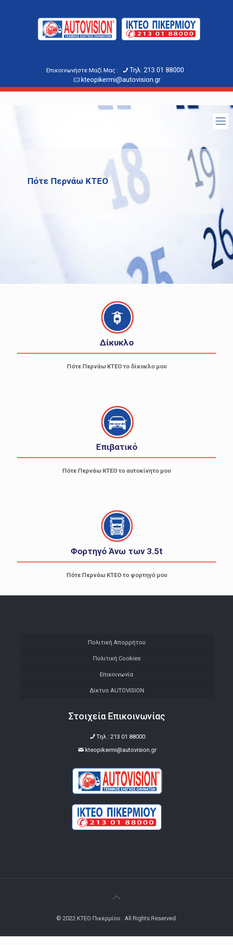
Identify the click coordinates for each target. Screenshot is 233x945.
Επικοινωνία (116, 674)
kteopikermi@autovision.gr (121, 80)
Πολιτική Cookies (117, 658)
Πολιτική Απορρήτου (117, 642)
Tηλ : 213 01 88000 (121, 745)
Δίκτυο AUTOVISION (116, 690)
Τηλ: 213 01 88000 (157, 70)
